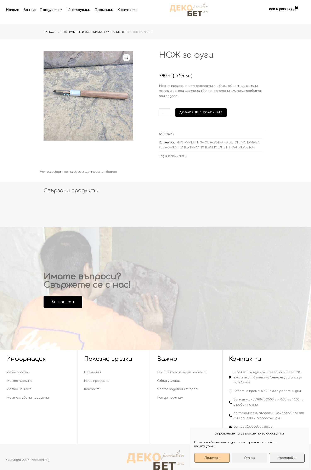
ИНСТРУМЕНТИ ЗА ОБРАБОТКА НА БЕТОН (94, 32)
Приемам (212, 458)
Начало (12, 10)
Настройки (286, 458)
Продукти (51, 10)
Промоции (103, 10)
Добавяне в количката (201, 112)
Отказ (249, 458)
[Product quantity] (164, 112)
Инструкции (78, 10)
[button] (126, 57)
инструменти (175, 156)
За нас (29, 10)
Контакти (126, 10)
